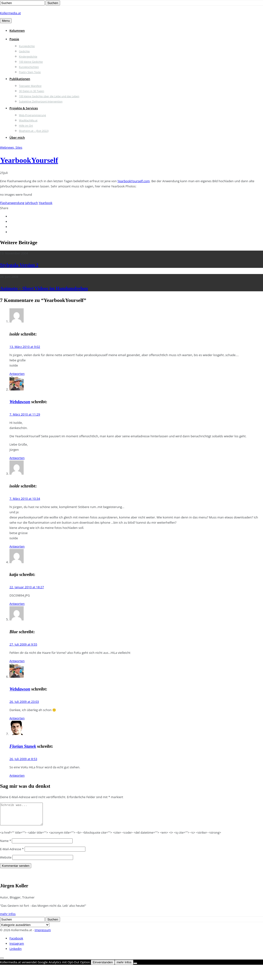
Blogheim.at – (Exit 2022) (34, 131)
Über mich (17, 137)
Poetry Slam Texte (30, 72)
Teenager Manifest (30, 86)
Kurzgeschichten (29, 67)
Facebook (16, 942)
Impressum (43, 934)
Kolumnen (17, 30)
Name (5, 845)
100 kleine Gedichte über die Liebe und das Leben (49, 96)
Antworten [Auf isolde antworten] (17, 374)
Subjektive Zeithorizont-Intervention (40, 101)
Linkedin (15, 953)
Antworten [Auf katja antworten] (17, 604)
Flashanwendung (12, 203)
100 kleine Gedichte (31, 61)
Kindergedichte (28, 56)
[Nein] (135, 967)
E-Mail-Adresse (12, 853)
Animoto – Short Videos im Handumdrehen (44, 288)
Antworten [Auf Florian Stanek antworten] (17, 775)
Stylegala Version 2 (19, 265)
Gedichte (24, 51)
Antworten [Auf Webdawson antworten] (17, 458)
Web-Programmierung (32, 115)
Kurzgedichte (27, 46)
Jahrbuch (31, 203)
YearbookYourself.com (134, 181)
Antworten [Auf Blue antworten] (17, 661)
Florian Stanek (22, 746)
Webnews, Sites (11, 147)
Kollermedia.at (10, 13)
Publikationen (19, 79)
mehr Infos (8, 918)
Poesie (14, 39)
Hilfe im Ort (26, 125)
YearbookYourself (29, 160)
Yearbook (46, 203)
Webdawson (19, 401)
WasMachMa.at (28, 120)
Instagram (16, 948)
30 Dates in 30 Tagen (31, 91)
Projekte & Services (23, 108)
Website (6, 861)
